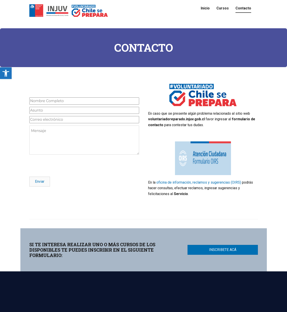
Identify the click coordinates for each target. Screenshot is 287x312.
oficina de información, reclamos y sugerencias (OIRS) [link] (198, 182)
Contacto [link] (243, 8)
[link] (6, 73)
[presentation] (63, 165)
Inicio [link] (205, 8)
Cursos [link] (222, 8)
